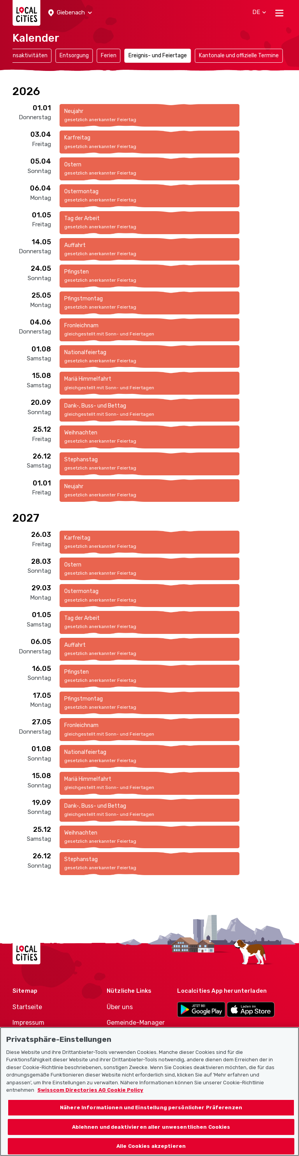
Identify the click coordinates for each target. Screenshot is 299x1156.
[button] (70, 13)
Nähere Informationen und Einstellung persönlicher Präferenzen (151, 1116)
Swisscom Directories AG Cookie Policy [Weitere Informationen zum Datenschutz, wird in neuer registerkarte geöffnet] (90, 1099)
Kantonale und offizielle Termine (239, 55)
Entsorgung (74, 55)
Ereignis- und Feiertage (157, 55)
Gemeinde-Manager (136, 1022)
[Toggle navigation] (279, 13)
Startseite (27, 1007)
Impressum (28, 1022)
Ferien (108, 55)
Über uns (120, 1007)
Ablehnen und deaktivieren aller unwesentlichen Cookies (151, 1135)
